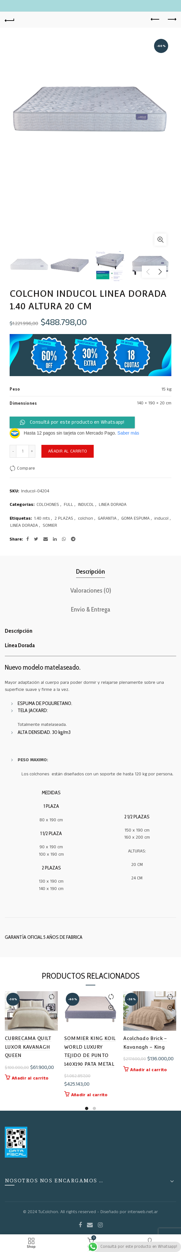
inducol (161, 519)
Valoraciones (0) (90, 590)
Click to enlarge (160, 240)
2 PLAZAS (64, 519)
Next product (171, 19)
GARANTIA (107, 519)
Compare (26, 468)
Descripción (90, 571)
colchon (85, 519)
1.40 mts (42, 519)
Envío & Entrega (90, 609)
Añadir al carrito (67, 451)
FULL (68, 505)
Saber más (128, 433)
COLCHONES (48, 505)
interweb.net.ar (143, 1212)
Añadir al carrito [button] (30, 1078)
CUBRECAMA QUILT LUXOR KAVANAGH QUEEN (28, 1047)
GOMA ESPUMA (135, 519)
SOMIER (50, 526)
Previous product (155, 19)
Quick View (52, 1008)
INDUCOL (86, 505)
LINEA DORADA (112, 505)
